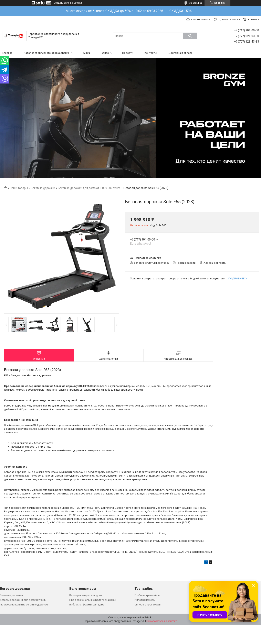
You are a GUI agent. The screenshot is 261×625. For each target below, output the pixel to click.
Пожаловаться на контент (161, 621)
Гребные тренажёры (147, 595)
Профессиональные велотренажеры (92, 599)
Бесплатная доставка (147, 257)
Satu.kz (148, 617)
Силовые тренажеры (148, 604)
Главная (7, 52)
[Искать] (190, 36)
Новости (127, 52)
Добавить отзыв (229, 19)
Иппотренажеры (145, 599)
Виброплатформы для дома (86, 604)
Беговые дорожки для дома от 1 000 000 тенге (89, 188)
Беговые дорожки (43, 188)
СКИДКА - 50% (180, 11)
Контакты (151, 52)
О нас (105, 52)
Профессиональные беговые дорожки (24, 604)
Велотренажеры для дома (86, 595)
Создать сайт (61, 2)
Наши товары (19, 188)
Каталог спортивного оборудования (47, 52)
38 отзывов (195, 2)
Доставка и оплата (180, 52)
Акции (87, 52)
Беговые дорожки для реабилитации (23, 599)
